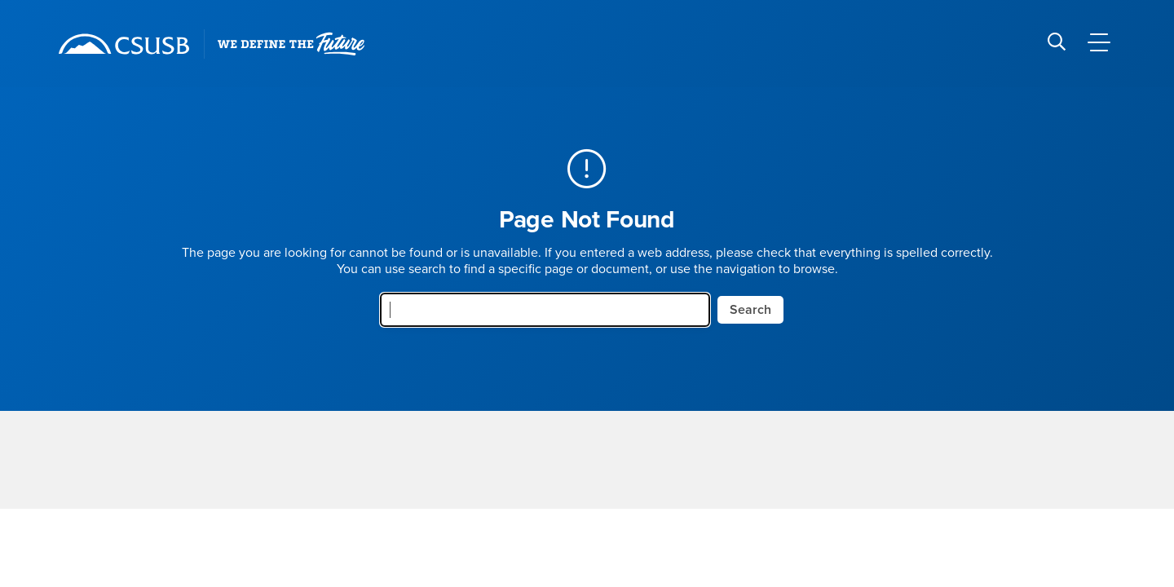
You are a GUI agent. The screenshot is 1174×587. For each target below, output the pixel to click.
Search (750, 310)
